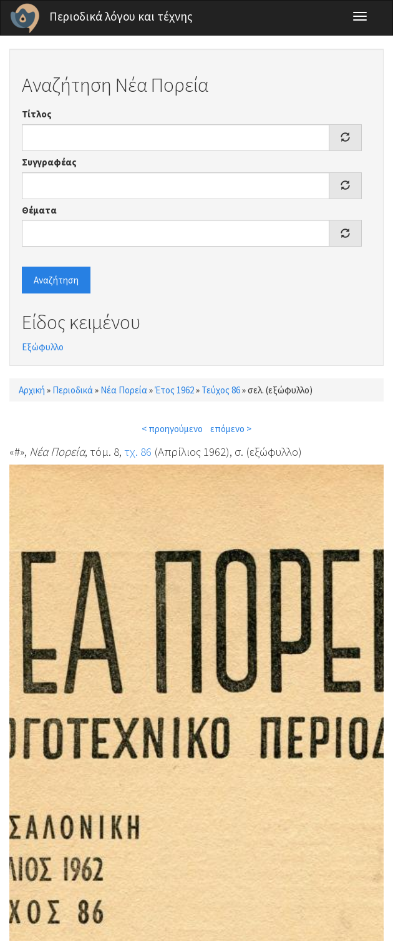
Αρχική (32, 390)
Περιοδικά (72, 390)
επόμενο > (230, 429)
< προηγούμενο (172, 429)
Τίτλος (37, 114)
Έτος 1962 (174, 390)
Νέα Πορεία (123, 390)
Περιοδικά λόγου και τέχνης (121, 16)
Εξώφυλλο (43, 347)
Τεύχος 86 (220, 390)
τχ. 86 (138, 451)
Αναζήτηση (56, 280)
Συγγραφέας (49, 162)
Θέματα (39, 210)
